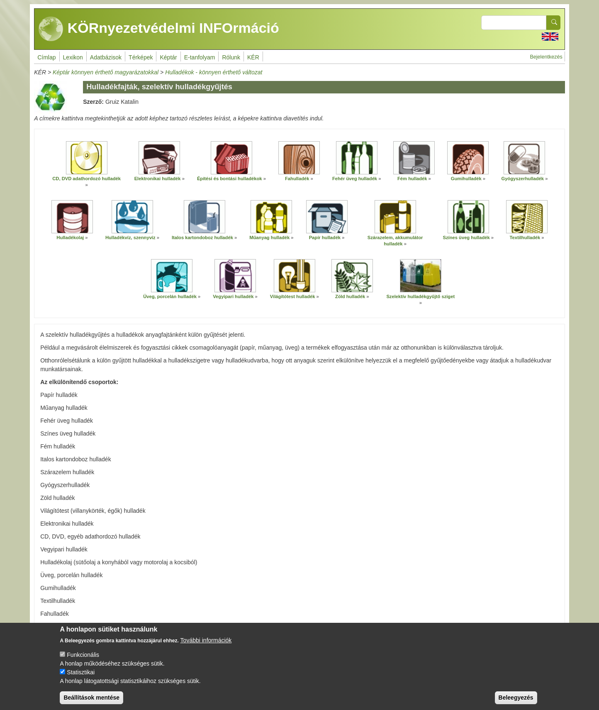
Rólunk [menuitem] (231, 57)
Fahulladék (297, 178)
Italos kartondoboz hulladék (202, 237)
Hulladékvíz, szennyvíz (130, 237)
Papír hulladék (325, 237)
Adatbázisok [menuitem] (106, 57)
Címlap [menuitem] (46, 57)
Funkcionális (83, 659)
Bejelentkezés (546, 57)
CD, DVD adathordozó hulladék (86, 178)
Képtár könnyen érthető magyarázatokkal (105, 72)
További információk (206, 644)
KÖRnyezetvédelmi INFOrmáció (159, 29)
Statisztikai (81, 676)
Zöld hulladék (350, 296)
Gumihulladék (466, 178)
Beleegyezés (516, 702)
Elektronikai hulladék (157, 178)
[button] (86, 157)
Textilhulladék (524, 237)
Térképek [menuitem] (141, 57)
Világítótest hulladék (292, 296)
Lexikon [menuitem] (73, 57)
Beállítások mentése (91, 702)
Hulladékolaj (70, 237)
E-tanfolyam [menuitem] (199, 57)
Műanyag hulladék (269, 237)
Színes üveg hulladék (466, 237)
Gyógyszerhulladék (522, 178)
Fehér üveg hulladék (354, 178)
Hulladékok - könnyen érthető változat (213, 72)
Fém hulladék (412, 178)
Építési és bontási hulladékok (229, 178)
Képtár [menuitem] (168, 57)
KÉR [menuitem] (253, 57)
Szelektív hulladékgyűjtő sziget (420, 296)
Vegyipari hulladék (233, 296)
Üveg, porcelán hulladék (170, 296)
